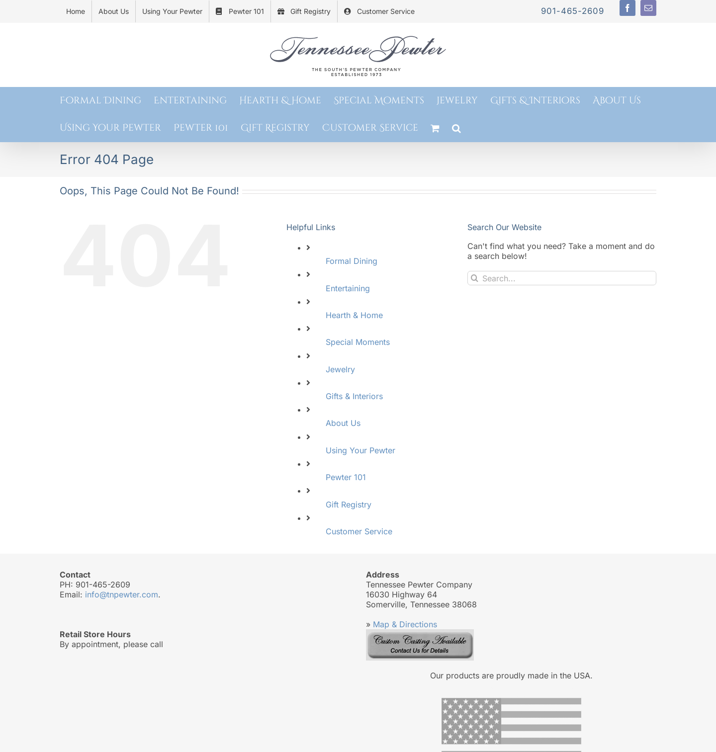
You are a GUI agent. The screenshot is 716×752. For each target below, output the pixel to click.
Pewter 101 (346, 477)
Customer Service (359, 531)
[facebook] (627, 8)
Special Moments (358, 342)
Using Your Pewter (360, 450)
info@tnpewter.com (121, 594)
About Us (343, 423)
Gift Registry (348, 504)
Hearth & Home (354, 315)
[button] (456, 128)
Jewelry (340, 369)
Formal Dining (351, 261)
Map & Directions (405, 624)
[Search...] (561, 278)
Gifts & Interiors (354, 396)
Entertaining (348, 288)
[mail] (648, 8)
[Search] (474, 278)
